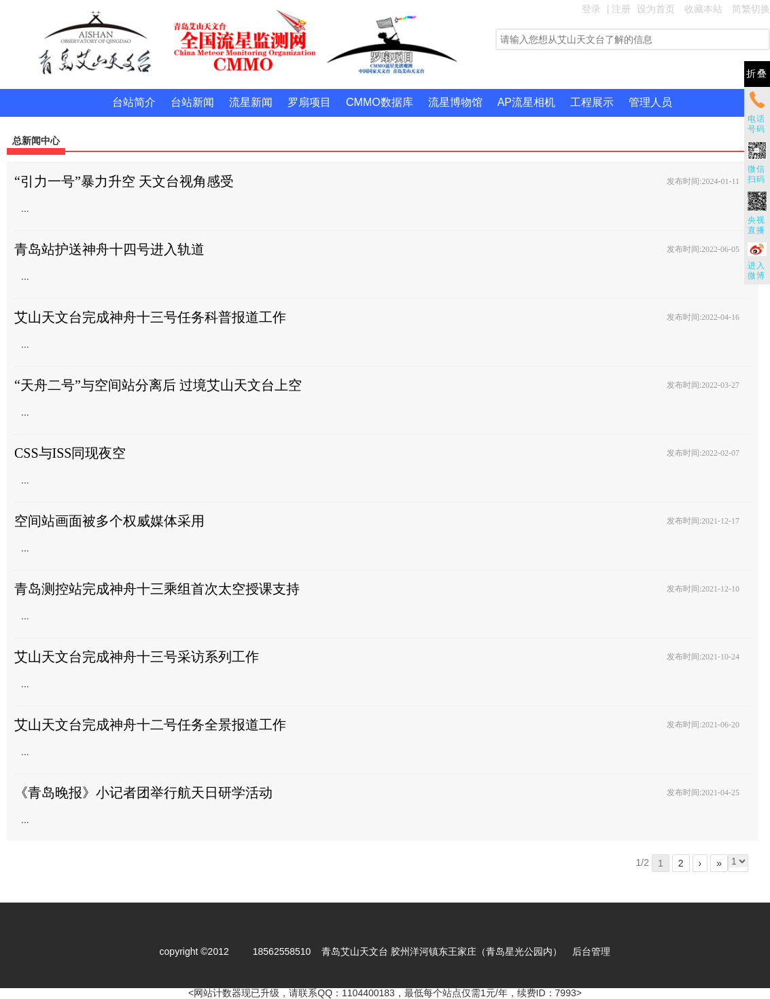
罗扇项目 (309, 102)
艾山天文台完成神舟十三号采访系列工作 (136, 656)
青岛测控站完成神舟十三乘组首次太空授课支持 (157, 588)
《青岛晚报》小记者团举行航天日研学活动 (143, 792)
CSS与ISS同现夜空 (70, 453)
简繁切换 (751, 8)
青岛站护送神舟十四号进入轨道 (109, 249)
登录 (591, 8)
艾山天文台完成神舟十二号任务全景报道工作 (150, 724)
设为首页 (656, 8)
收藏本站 (703, 8)
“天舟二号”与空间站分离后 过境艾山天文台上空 (158, 385)
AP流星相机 (526, 102)
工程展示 (592, 102)
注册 (621, 8)
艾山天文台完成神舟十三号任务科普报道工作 (150, 317)
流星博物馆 (455, 102)
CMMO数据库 (379, 102)
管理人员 (650, 102)
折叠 (757, 74)
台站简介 (134, 102)
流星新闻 (251, 102)
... (25, 208)
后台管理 (591, 951)
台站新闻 (192, 102)
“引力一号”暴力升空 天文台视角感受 (124, 181)
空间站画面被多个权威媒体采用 (109, 520)
